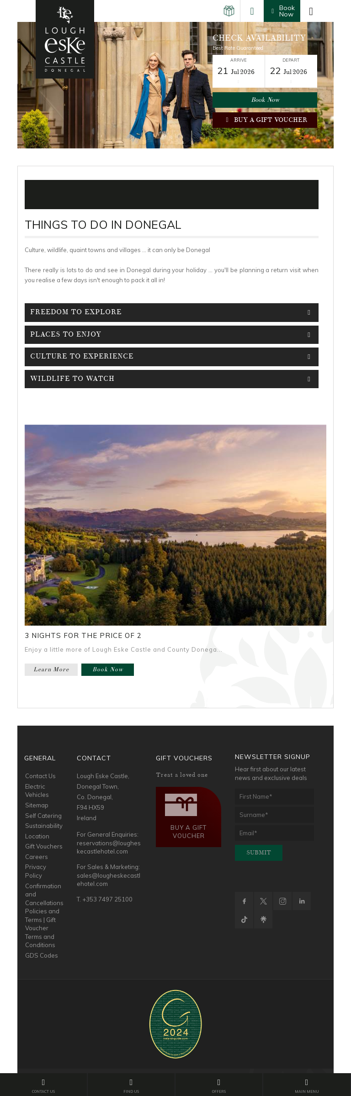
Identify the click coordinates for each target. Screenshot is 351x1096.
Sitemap (36, 805)
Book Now (265, 100)
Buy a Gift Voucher (265, 120)
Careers (36, 856)
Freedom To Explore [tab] (172, 312)
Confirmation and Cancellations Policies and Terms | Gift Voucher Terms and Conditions (44, 915)
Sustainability (44, 825)
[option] (175, 85)
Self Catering (43, 815)
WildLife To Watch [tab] (172, 379)
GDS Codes (41, 955)
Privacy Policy (35, 871)
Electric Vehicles (37, 791)
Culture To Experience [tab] (172, 356)
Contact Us (40, 776)
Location (37, 836)
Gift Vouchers (44, 846)
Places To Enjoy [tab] (172, 334)
